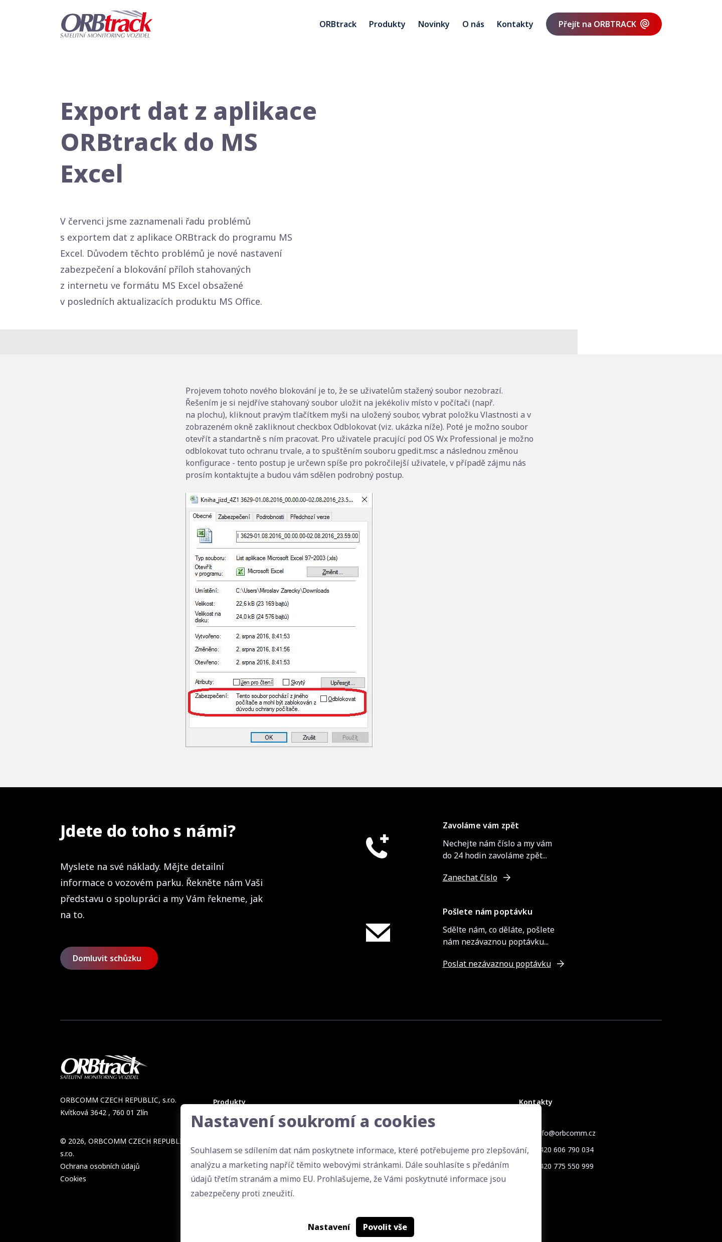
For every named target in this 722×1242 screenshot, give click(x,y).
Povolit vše (385, 1226)
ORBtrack (337, 24)
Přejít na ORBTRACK (597, 24)
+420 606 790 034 (564, 1149)
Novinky (434, 24)
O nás (473, 24)
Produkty (387, 24)
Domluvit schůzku (107, 958)
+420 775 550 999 (564, 1166)
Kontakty (515, 24)
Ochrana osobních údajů (100, 1166)
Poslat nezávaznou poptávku (497, 963)
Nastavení (329, 1226)
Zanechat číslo (470, 877)
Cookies (73, 1178)
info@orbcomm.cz (566, 1133)
